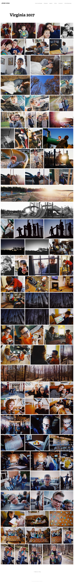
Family (50, 3)
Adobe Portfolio (39, 581)
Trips (55, 3)
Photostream (38, 3)
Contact (60, 3)
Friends (46, 3)
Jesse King (5, 3)
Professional (68, 3)
